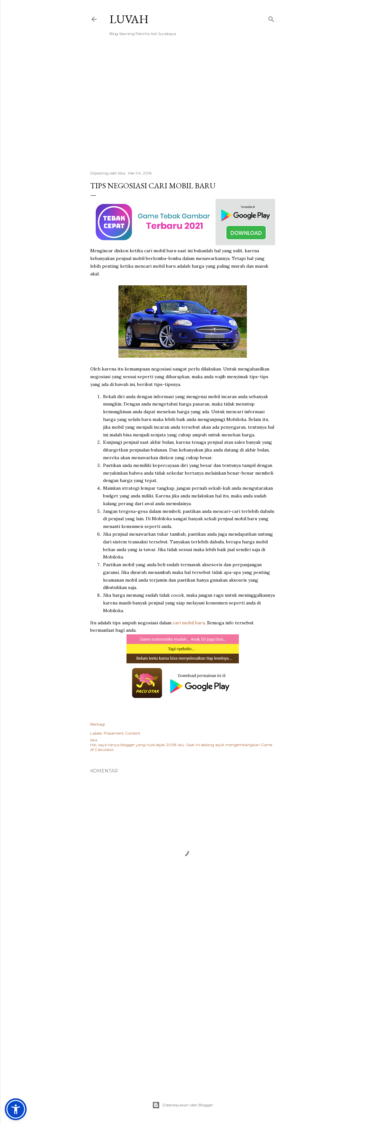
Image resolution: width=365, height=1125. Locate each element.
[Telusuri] (271, 18)
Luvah (129, 19)
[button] (15, 1109)
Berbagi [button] (97, 724)
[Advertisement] (182, 110)
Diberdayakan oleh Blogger (182, 1105)
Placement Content (122, 733)
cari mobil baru (189, 623)
